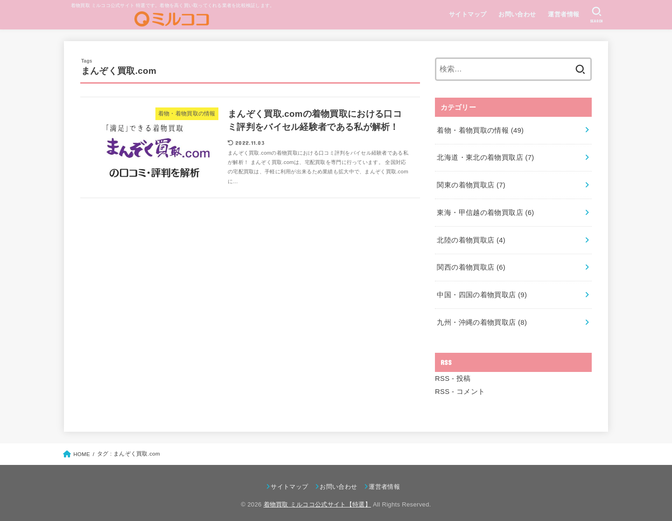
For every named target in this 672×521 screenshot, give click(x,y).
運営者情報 (563, 14)
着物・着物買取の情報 (480, 129)
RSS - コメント (459, 386)
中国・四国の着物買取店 (481, 291)
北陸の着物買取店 (471, 237)
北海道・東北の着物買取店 (485, 156)
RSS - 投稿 (452, 373)
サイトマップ (467, 14)
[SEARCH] (596, 15)
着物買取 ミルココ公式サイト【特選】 (317, 498)
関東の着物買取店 (471, 183)
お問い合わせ (516, 14)
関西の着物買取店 (471, 264)
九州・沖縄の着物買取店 (481, 317)
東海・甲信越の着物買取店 (485, 210)
